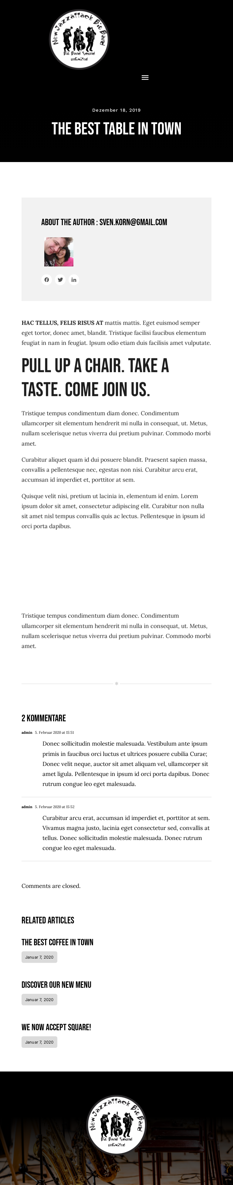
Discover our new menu (56, 985)
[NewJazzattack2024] (79, 11)
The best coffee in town (57, 942)
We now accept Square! (56, 1027)
